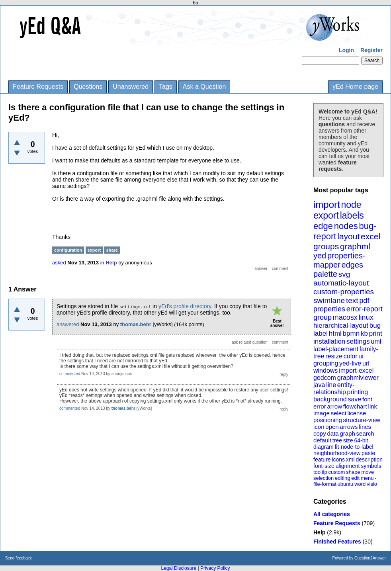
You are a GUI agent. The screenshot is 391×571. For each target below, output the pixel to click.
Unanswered (131, 86)
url (365, 363)
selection (323, 478)
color (351, 356)
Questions (88, 86)
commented (69, 374)
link (372, 406)
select (338, 413)
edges (353, 264)
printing (357, 392)
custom (336, 472)
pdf (364, 301)
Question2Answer (370, 558)
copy (319, 433)
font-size (323, 466)
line (331, 384)
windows (325, 370)
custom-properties (343, 291)
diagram (323, 447)
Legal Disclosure (178, 568)
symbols (371, 466)
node (351, 204)
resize (333, 356)
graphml (355, 246)
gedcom (324, 377)
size (348, 440)
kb (364, 333)
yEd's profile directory (184, 306)
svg (344, 274)
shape (353, 472)
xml (350, 459)
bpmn (351, 333)
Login (346, 50)
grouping (325, 363)
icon (319, 426)
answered (68, 324)
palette (325, 274)
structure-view (361, 420)
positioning (327, 420)
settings (358, 341)
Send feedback (18, 558)
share (112, 250)
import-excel (356, 370)
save (354, 399)
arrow (334, 406)
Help (319, 532)
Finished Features (337, 541)
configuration (68, 250)
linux (366, 317)
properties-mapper (339, 260)
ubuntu (346, 484)
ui (360, 356)
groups (326, 246)
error (319, 406)
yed (319, 255)
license (357, 413)
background (330, 399)
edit (355, 478)
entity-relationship (333, 388)
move (367, 472)
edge (323, 226)
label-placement (335, 349)
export (326, 215)
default (322, 440)
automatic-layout (341, 283)
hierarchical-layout (340, 325)
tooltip (320, 472)
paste (368, 453)
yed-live (350, 363)
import (326, 204)
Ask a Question (204, 86)
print (375, 333)
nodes (346, 226)
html (335, 333)
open (331, 426)
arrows (349, 426)
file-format (324, 484)
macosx (345, 317)
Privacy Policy (215, 568)
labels (352, 215)
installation (329, 341)
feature (322, 459)
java (319, 384)
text (352, 300)
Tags (165, 86)
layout (348, 236)
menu (367, 478)
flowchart (355, 406)
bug (375, 325)
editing (342, 478)
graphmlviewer (358, 377)
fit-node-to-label (353, 447)
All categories (331, 514)
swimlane (329, 300)
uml (376, 341)
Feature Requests (38, 86)
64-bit (361, 440)
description (369, 459)
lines (365, 426)
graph (347, 433)
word (360, 484)
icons (338, 459)
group (322, 317)
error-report (364, 309)
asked (59, 263)
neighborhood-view (336, 453)
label (320, 333)
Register (371, 50)
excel (370, 236)
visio (372, 484)
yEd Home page (355, 86)
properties (329, 309)
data (332, 433)
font (367, 399)
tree (337, 440)
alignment (348, 466)
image (321, 413)
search (365, 433)
